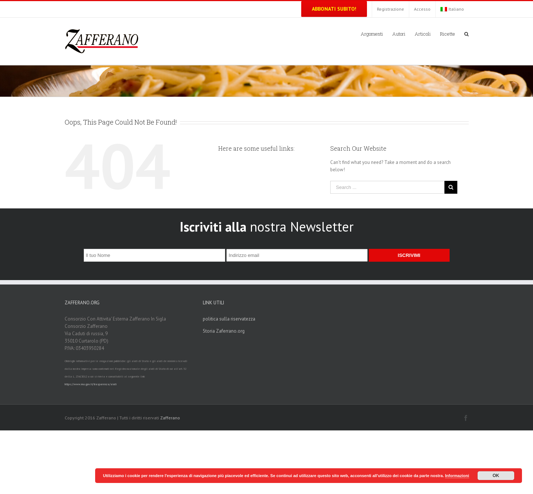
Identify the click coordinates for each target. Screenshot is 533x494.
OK (496, 475)
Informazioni (457, 475)
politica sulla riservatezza (229, 319)
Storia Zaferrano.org (224, 331)
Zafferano (170, 417)
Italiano (452, 9)
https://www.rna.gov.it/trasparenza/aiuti (91, 384)
